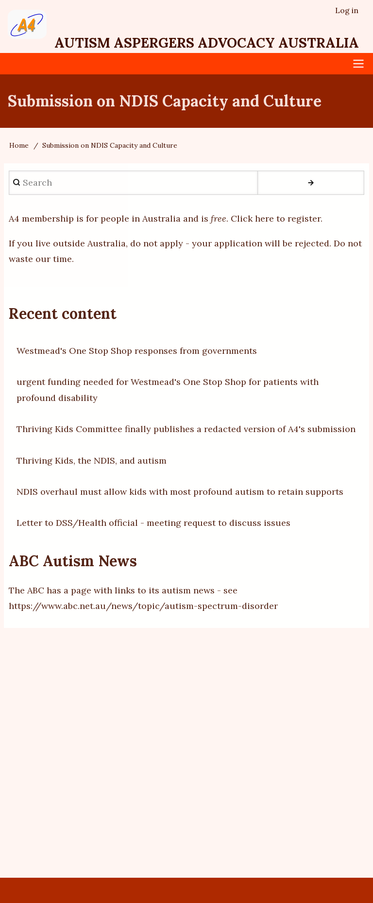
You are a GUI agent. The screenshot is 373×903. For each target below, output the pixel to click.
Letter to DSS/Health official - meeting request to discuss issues (153, 522)
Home (19, 145)
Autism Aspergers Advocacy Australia (206, 43)
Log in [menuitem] (346, 10)
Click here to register (276, 218)
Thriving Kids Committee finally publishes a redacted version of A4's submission (186, 428)
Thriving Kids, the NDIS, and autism (92, 460)
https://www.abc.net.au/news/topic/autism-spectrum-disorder (143, 605)
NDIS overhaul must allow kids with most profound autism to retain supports (180, 491)
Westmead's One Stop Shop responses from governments (137, 350)
